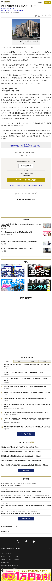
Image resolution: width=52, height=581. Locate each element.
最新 (7, 361)
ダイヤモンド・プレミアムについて (9, 556)
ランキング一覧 (26, 434)
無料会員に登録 (26, 166)
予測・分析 (3, 10)
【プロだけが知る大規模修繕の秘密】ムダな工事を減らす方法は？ (21, 451)
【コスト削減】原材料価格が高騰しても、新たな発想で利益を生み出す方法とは (24, 465)
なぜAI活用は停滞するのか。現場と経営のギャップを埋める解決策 (21, 460)
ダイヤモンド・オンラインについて (10, 548)
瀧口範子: (7, 8)
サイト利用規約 (5, 562)
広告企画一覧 (5, 531)
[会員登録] (47, 2)
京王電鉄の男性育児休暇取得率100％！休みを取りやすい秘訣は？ (21, 456)
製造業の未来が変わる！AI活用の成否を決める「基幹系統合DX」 (20, 447)
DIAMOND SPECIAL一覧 (9, 527)
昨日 (19, 361)
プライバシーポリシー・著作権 (9, 569)
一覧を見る (26, 470)
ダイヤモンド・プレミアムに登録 (26, 180)
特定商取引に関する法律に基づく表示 (11, 566)
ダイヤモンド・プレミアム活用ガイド (10, 559)
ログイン (39, 2)
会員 (44, 361)
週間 (32, 361)
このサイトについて (6, 553)
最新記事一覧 (26, 518)
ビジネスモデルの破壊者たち (15, 10)
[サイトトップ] (6, 2)
